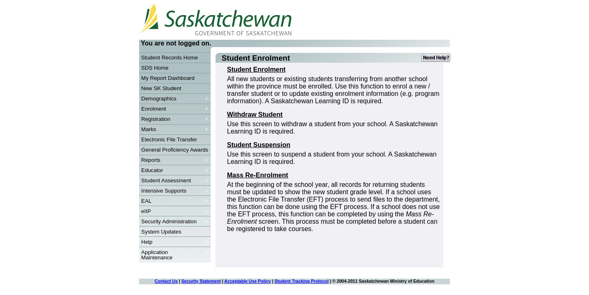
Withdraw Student (255, 114)
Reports (174, 160)
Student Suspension (258, 144)
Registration (174, 119)
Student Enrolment (256, 69)
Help (174, 242)
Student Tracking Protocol (301, 281)
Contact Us (166, 281)
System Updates (161, 232)
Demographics (174, 98)
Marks (174, 129)
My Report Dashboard (167, 78)
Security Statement (201, 281)
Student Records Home (169, 57)
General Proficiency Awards (174, 150)
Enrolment (174, 109)
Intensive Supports (174, 191)
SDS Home (155, 68)
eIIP (174, 211)
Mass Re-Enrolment (257, 175)
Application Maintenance (174, 255)
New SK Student (161, 88)
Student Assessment (174, 180)
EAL (174, 201)
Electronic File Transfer (169, 139)
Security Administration (174, 221)
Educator (174, 170)
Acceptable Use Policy (247, 281)
